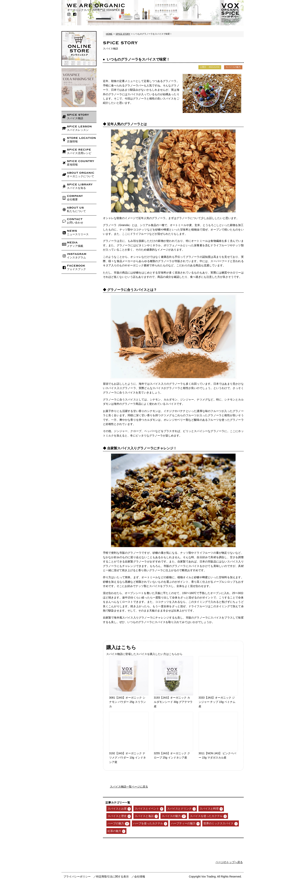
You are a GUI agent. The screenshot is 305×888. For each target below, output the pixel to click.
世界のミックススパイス (220, 824)
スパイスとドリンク (181, 809)
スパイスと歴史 (119, 816)
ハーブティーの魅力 (185, 824)
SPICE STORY (123, 34)
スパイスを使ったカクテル (208, 816)
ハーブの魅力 (118, 824)
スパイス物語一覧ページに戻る (129, 786)
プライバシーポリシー (77, 876)
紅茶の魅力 (116, 831)
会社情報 (139, 876)
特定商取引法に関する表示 (112, 876)
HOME (109, 34)
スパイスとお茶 (119, 809)
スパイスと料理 (211, 809)
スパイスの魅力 (174, 816)
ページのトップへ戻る (229, 862)
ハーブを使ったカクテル (150, 824)
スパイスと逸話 (146, 816)
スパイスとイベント (149, 809)
